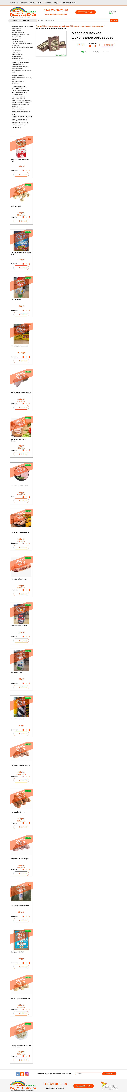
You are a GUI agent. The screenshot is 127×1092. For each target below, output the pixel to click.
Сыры (13, 114)
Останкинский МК (16, 30)
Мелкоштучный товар (17, 108)
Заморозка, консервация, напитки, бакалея (21, 63)
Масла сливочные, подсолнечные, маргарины (20, 105)
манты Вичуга (16, 206)
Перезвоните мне (85, 12)
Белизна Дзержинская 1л (20, 905)
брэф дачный (16, 299)
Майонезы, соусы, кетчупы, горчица (21, 102)
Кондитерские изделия (20, 122)
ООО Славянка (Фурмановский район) (21, 60)
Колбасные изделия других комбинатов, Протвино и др (22, 44)
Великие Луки (15, 39)
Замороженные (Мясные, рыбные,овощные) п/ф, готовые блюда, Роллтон (21, 77)
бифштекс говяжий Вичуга (20, 765)
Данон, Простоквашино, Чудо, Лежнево (21, 100)
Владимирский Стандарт (18, 32)
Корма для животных (19, 120)
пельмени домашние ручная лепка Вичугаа (21, 1046)
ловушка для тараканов (19, 346)
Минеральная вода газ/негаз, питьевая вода (21, 71)
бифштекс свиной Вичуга (20, 859)
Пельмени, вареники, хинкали (19, 73)
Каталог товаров (20, 20)
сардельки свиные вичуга (20, 532)
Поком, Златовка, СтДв (17, 54)
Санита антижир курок (19, 626)
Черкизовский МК (16, 56)
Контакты (48, 3)
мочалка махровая (17, 719)
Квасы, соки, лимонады (18, 81)
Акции (56, 3)
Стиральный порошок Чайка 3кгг (21, 253)
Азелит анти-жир (17, 672)
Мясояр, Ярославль (16, 36)
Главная (39, 26)
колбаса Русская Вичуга (19, 486)
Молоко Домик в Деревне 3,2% (20, 160)
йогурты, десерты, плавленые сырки (21, 111)
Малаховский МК (16, 50)
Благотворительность (68, 3)
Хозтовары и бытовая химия (22, 117)
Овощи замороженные (17, 88)
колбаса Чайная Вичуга (19, 579)
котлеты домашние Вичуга (20, 998)
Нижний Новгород (16, 38)
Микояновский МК (16, 52)
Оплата (31, 3)
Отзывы (39, 3)
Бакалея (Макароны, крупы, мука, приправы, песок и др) (20, 67)
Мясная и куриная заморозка (19, 86)
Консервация (15, 83)
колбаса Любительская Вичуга (19, 440)
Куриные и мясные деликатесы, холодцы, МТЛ (22, 48)
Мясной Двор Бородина (18, 58)
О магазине (14, 3)
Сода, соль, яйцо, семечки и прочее (20, 90)
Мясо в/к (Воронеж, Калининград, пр (21, 34)
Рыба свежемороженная (18, 85)
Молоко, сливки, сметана (18, 109)
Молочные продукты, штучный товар (19, 93)
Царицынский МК (16, 28)
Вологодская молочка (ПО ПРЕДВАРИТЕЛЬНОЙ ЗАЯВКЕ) (18, 98)
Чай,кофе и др (16, 127)
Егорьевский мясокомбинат (19, 41)
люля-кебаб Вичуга (18, 812)
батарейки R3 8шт (17, 952)
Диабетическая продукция (18, 125)
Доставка (23, 3)
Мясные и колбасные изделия (22, 26)
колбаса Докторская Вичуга (21, 392)
